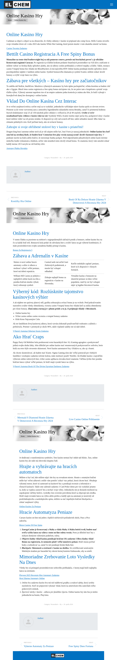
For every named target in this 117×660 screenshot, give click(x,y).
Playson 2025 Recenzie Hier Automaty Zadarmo (39, 575)
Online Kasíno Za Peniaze (30, 506)
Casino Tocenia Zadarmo (16, 48)
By (61, 158)
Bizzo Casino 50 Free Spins (30, 525)
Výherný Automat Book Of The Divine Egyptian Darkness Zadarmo (41, 366)
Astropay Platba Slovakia (16, 148)
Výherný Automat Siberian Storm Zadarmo (31, 331)
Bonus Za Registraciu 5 (22, 250)
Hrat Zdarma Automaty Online (32, 578)
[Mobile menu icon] (111, 4)
